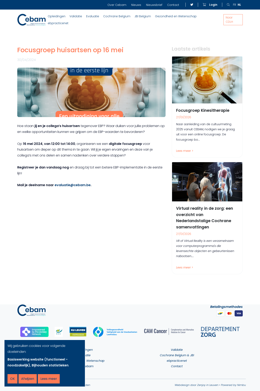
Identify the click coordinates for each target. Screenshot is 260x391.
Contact (173, 5)
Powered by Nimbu (233, 385)
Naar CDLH (229, 19)
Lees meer (48, 378)
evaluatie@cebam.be (73, 185)
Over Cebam (116, 5)
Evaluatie (92, 16)
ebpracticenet (58, 23)
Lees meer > (184, 151)
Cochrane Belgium (116, 16)
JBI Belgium (142, 16)
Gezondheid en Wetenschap (176, 16)
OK (12, 378)
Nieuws (136, 5)
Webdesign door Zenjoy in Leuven (196, 385)
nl (239, 5)
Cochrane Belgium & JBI (177, 355)
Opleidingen (56, 16)
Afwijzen (27, 378)
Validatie (75, 16)
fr (234, 5)
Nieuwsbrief (154, 5)
